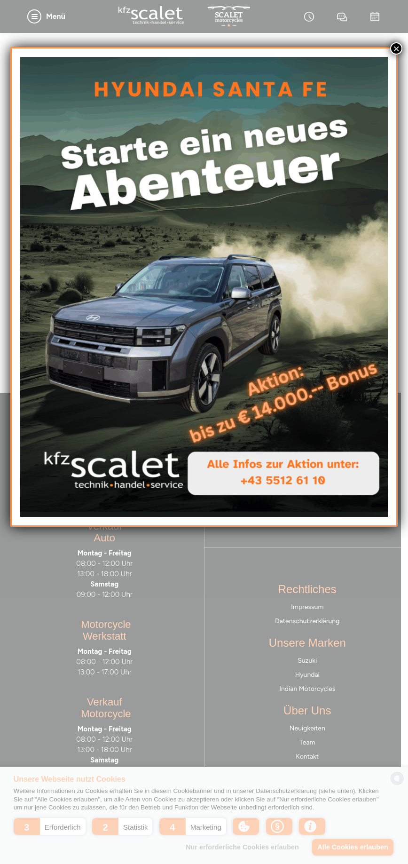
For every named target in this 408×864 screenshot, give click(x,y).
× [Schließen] (396, 48)
